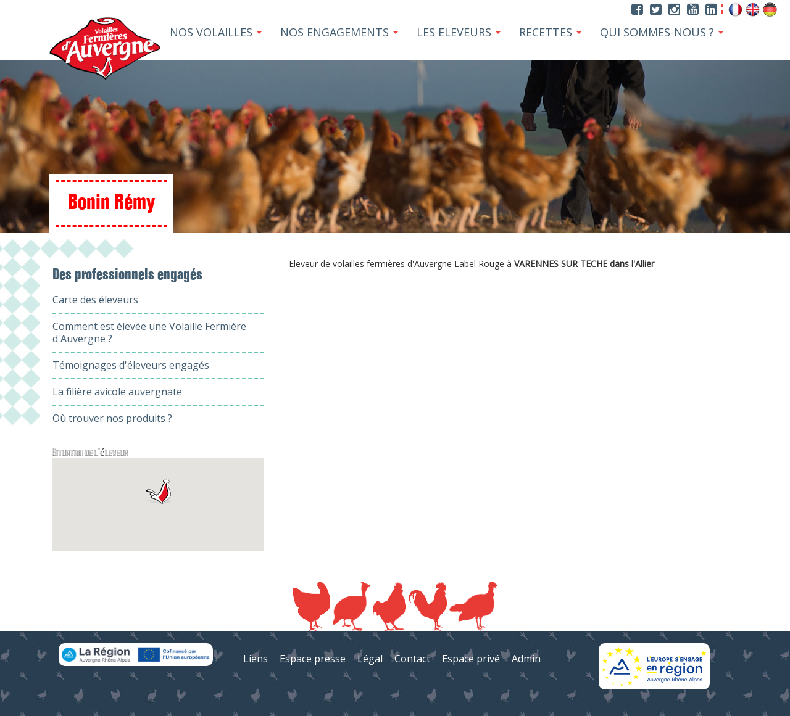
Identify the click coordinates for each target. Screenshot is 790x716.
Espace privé (471, 658)
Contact (412, 658)
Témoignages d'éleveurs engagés (130, 365)
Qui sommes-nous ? (661, 32)
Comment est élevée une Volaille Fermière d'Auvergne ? (149, 332)
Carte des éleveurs (95, 300)
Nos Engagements (339, 32)
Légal (370, 658)
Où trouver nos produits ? (112, 418)
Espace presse (313, 658)
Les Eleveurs (459, 32)
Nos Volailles (216, 32)
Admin (526, 658)
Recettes (550, 32)
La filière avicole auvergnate (117, 391)
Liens (255, 658)
